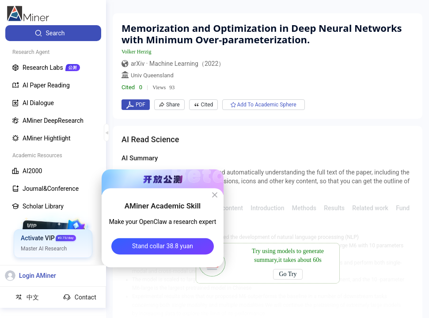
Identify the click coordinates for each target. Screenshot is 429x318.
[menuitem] (53, 33)
